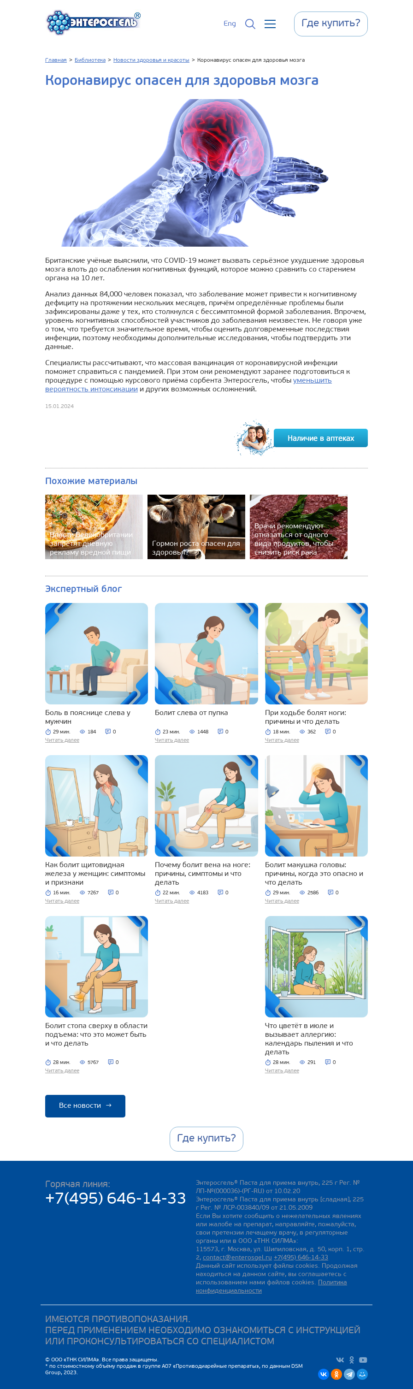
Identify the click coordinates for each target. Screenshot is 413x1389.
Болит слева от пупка (191, 713)
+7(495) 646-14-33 (116, 1200)
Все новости (85, 1106)
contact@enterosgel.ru (237, 1257)
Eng (230, 24)
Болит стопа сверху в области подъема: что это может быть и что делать (96, 1035)
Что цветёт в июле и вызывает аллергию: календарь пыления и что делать (309, 1039)
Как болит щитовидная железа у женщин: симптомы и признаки (95, 874)
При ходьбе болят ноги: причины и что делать (305, 717)
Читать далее (62, 740)
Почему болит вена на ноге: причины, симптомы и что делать (202, 874)
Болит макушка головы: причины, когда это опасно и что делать (314, 874)
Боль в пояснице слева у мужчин (87, 717)
